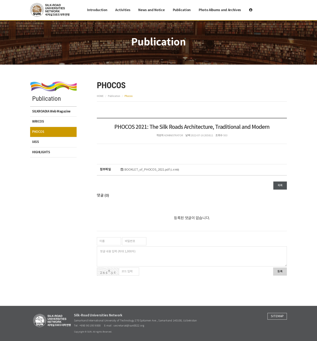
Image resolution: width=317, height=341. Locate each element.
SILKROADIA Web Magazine (51, 111)
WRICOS (38, 121)
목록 (280, 185)
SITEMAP (277, 316)
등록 (280, 271)
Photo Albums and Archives (220, 10)
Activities (122, 10)
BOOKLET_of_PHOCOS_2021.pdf (151, 169)
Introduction (97, 10)
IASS (35, 142)
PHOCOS (38, 132)
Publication (182, 10)
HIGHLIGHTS (41, 152)
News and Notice (151, 10)
